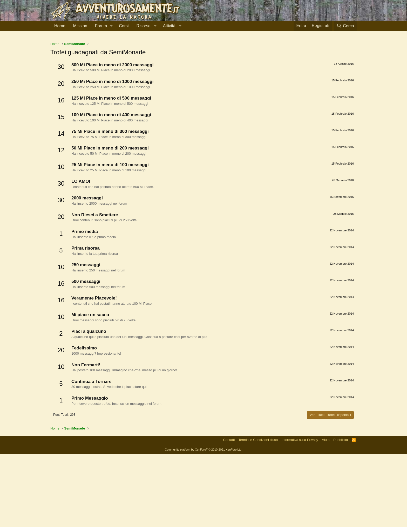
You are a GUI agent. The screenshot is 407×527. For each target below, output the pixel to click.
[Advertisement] (203, 75)
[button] (111, 26)
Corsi (123, 26)
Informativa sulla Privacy (300, 513)
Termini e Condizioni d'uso (258, 513)
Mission (80, 26)
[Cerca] (345, 26)
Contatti (229, 513)
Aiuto (326, 513)
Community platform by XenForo (203, 522)
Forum (101, 26)
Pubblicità (340, 513)
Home (59, 26)
